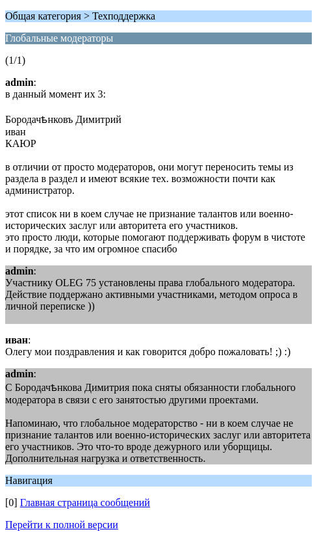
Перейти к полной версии (61, 524)
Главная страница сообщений (85, 502)
